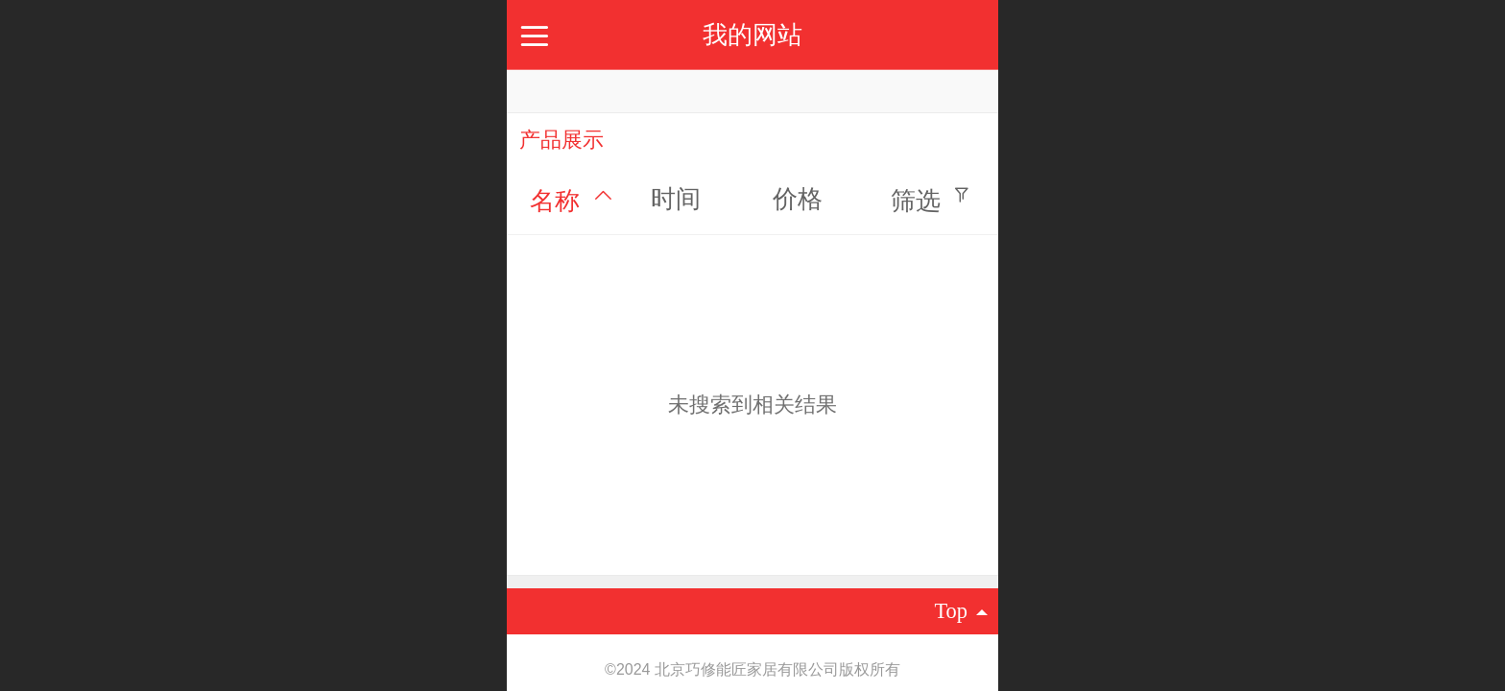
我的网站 (752, 34)
